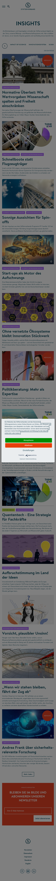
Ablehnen (29, 445)
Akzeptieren (28, 440)
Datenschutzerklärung (31, 459)
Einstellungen (28, 450)
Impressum (22, 459)
